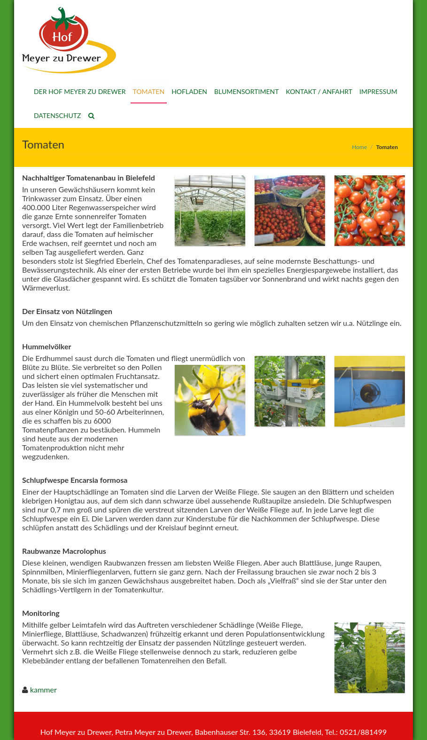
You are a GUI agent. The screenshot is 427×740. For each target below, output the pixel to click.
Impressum (378, 91)
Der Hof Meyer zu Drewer (80, 91)
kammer (43, 689)
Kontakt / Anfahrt (319, 91)
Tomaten (149, 91)
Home (359, 146)
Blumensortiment (246, 91)
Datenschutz (57, 115)
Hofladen (189, 91)
